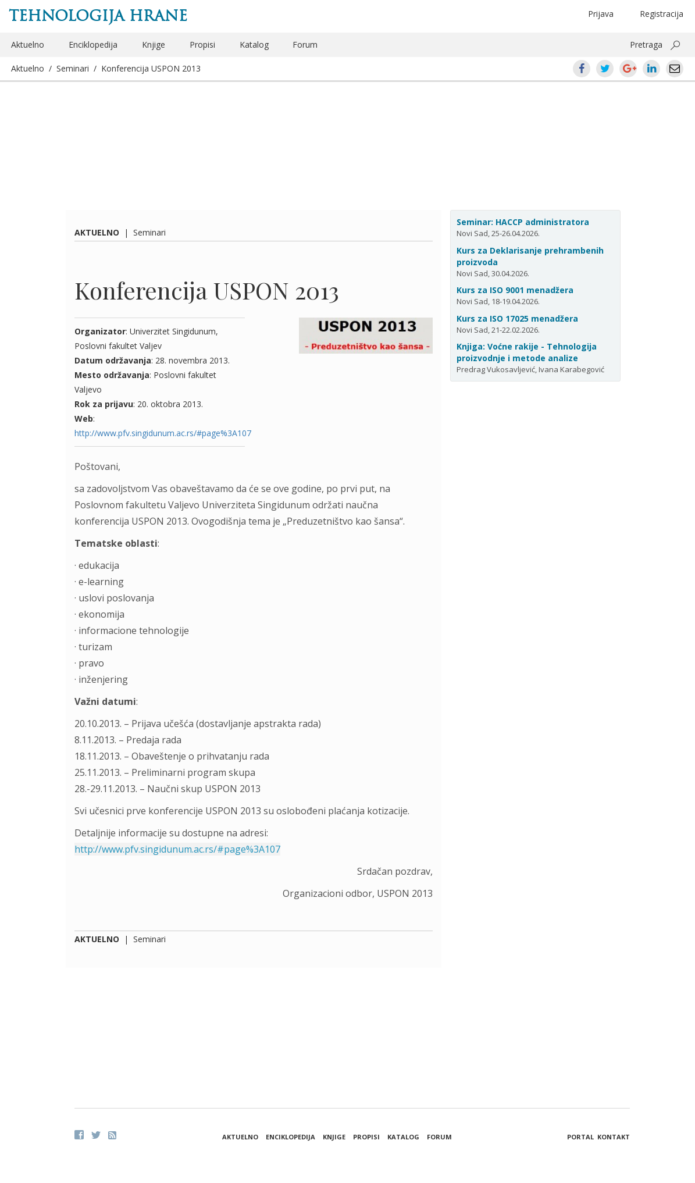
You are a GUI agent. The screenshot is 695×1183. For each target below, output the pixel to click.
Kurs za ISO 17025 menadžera (517, 318)
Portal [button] (580, 1136)
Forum (305, 44)
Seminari (72, 68)
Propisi (202, 44)
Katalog (254, 44)
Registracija (661, 13)
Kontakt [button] (613, 1136)
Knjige (153, 44)
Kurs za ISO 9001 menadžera (515, 289)
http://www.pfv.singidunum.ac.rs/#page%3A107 (162, 433)
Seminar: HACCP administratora (523, 221)
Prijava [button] (601, 13)
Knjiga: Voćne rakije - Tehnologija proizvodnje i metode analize (527, 352)
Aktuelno (27, 44)
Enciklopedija (93, 44)
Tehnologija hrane (98, 15)
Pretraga (646, 44)
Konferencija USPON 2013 (151, 68)
